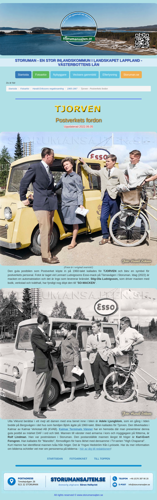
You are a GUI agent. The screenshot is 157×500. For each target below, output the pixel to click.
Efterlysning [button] (110, 74)
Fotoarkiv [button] (41, 74)
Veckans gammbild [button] (84, 74)
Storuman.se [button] (131, 74)
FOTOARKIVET (78, 458)
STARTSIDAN (55, 458)
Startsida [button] (23, 74)
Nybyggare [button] (59, 74)
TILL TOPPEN (102, 458)
